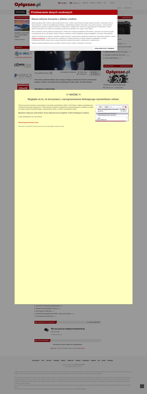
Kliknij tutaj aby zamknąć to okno (28, 122)
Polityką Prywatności (38, 38)
